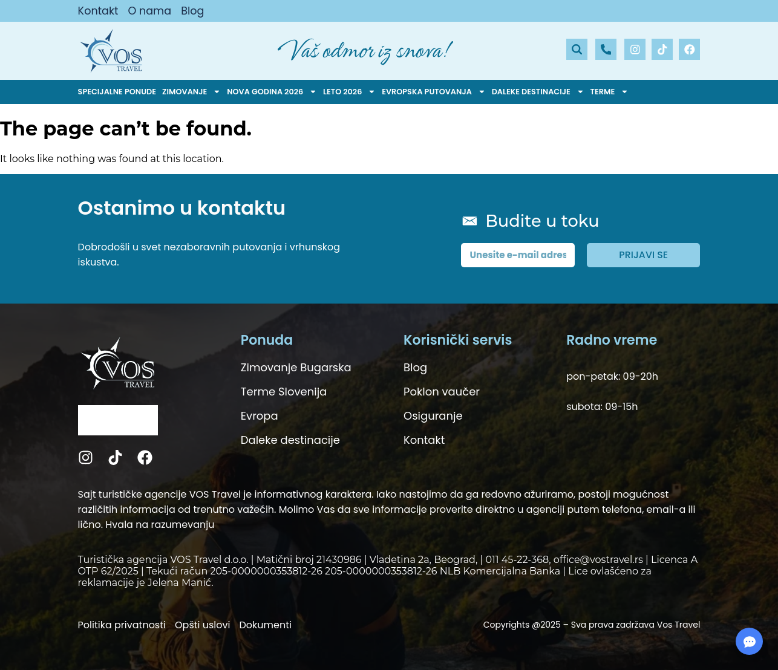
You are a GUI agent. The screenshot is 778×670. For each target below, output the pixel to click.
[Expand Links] (749, 641)
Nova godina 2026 (272, 92)
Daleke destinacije (538, 92)
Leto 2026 (349, 92)
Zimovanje (191, 92)
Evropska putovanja (433, 92)
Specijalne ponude (117, 91)
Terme (609, 92)
